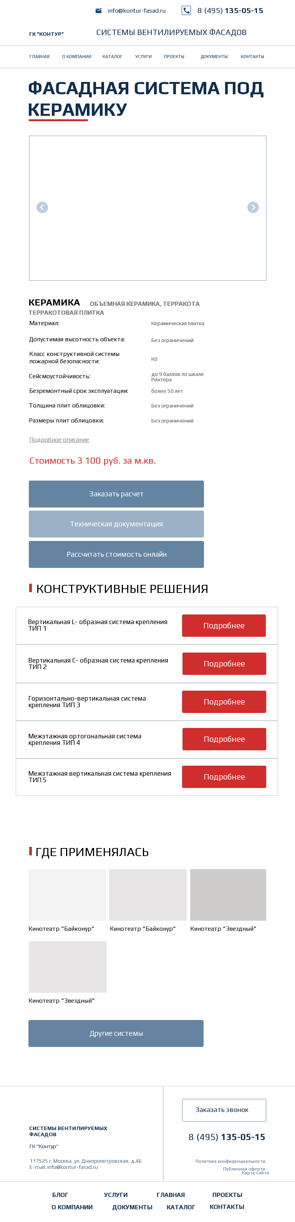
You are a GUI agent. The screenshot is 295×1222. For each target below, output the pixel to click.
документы (214, 56)
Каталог (113, 56)
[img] (56, 17)
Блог (60, 1195)
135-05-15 (230, 10)
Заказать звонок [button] (222, 1109)
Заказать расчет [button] (116, 493)
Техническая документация (116, 523)
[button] (59, 439)
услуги (143, 56)
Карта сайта (255, 1172)
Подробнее (224, 625)
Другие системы (116, 1033)
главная (40, 56)
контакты (252, 56)
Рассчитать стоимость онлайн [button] (116, 554)
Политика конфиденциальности (230, 1161)
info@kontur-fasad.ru (137, 10)
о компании (76, 56)
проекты (174, 56)
